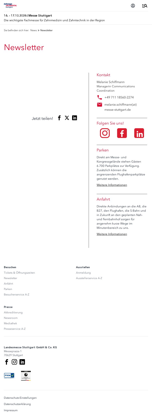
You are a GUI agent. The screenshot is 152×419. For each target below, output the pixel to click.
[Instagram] (14, 362)
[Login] (132, 5)
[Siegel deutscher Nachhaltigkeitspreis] (26, 376)
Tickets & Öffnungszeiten (19, 272)
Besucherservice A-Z (16, 294)
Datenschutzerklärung (17, 404)
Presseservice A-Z (15, 329)
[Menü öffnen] (144, 5)
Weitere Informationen (112, 185)
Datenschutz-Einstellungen (20, 398)
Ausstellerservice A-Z (89, 278)
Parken (8, 289)
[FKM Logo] (9, 376)
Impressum (11, 410)
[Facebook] (6, 362)
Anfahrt (8, 283)
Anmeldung (83, 272)
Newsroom (11, 318)
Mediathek (10, 323)
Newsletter (10, 278)
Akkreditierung (13, 312)
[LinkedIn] (22, 362)
